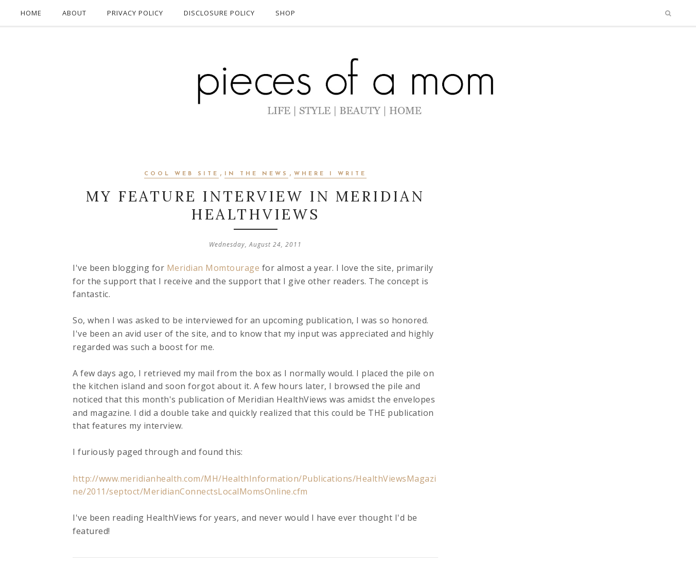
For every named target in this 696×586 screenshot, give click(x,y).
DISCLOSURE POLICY (219, 12)
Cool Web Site (181, 174)
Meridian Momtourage (211, 267)
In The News (256, 174)
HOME (31, 12)
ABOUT (74, 12)
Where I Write (330, 174)
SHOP (285, 12)
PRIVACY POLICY (135, 12)
